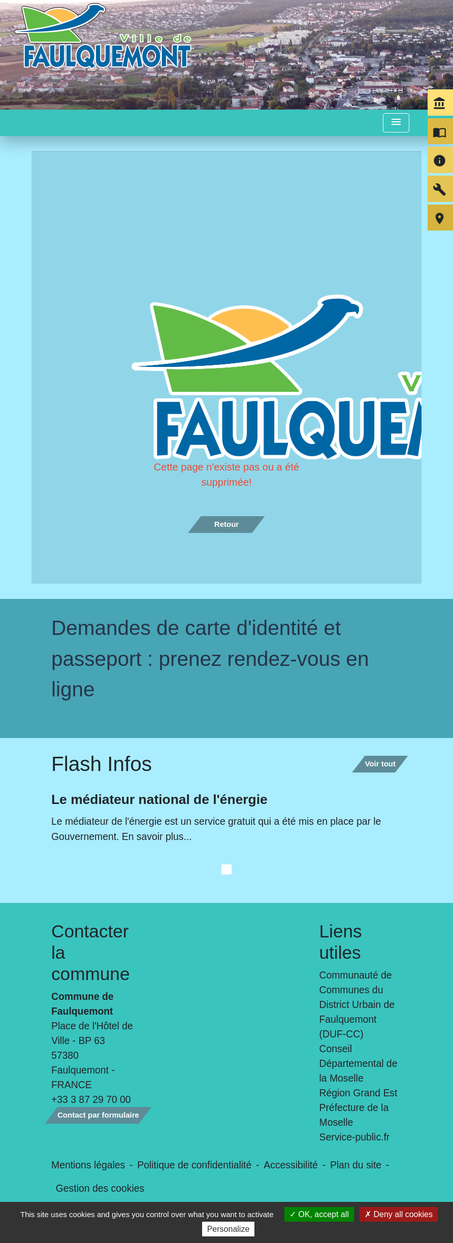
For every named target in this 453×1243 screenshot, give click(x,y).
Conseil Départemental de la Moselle (358, 1063)
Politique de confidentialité (194, 1164)
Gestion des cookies (100, 1188)
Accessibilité (291, 1164)
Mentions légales (88, 1164)
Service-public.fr (354, 1137)
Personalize (228, 1229)
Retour (226, 524)
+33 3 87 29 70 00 (91, 1099)
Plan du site (355, 1164)
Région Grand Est (358, 1092)
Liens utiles (340, 941)
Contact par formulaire (98, 1115)
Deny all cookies (399, 1214)
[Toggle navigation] (396, 123)
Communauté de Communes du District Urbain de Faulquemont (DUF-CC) (357, 1004)
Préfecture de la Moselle (354, 1115)
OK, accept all (319, 1214)
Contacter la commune (90, 952)
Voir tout (380, 763)
